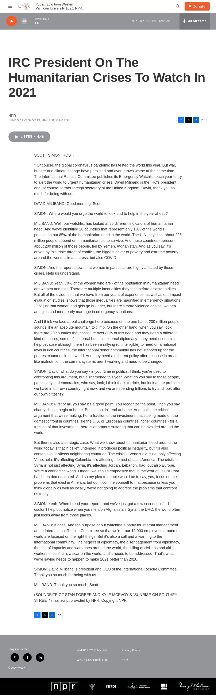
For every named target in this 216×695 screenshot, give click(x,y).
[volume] (24, 21)
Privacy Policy (131, 650)
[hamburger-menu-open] (10, 6)
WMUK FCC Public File (92, 650)
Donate (198, 6)
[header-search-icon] (178, 6)
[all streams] (195, 21)
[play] (11, 21)
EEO (125, 659)
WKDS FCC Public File (92, 659)
